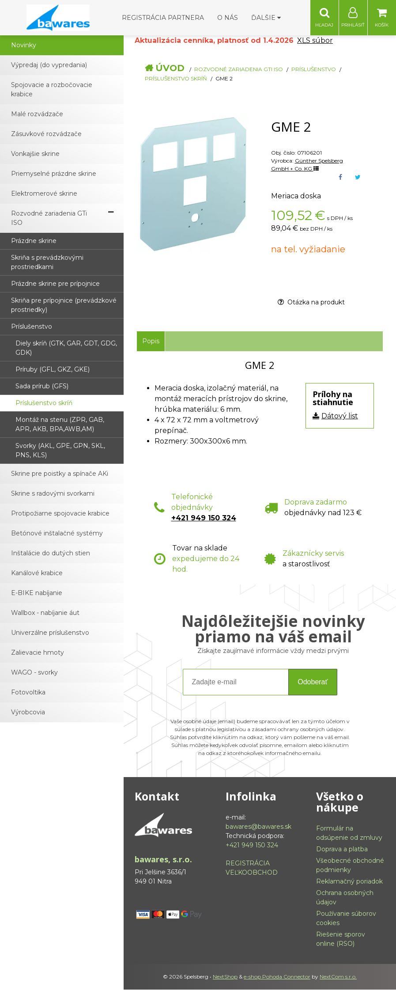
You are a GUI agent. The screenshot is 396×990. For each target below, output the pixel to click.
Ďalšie (266, 18)
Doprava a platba (342, 849)
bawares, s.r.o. (163, 859)
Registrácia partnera (163, 18)
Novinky (23, 45)
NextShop (225, 977)
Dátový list (339, 416)
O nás (227, 18)
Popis (150, 341)
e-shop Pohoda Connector (277, 977)
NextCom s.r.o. (338, 977)
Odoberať (313, 682)
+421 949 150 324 (203, 518)
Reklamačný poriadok (349, 882)
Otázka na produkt (311, 303)
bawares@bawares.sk (258, 827)
